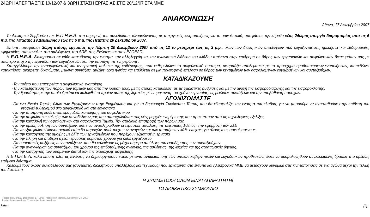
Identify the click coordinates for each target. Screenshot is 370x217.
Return (5, 205)
